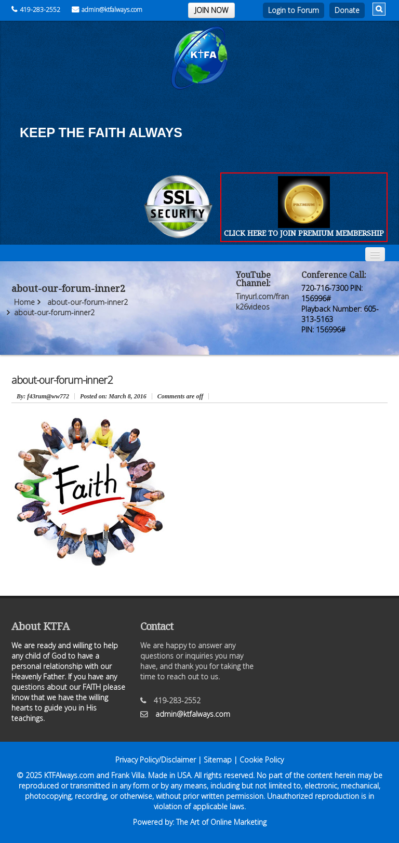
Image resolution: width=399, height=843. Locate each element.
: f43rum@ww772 (43, 396)
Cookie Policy (262, 760)
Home (24, 302)
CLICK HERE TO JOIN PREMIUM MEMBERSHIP (304, 233)
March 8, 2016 (113, 396)
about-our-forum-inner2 (87, 302)
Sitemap (218, 760)
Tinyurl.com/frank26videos (262, 301)
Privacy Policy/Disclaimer (155, 760)
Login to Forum (293, 10)
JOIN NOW (211, 10)
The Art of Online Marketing (221, 822)
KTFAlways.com (69, 775)
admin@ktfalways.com (107, 9)
